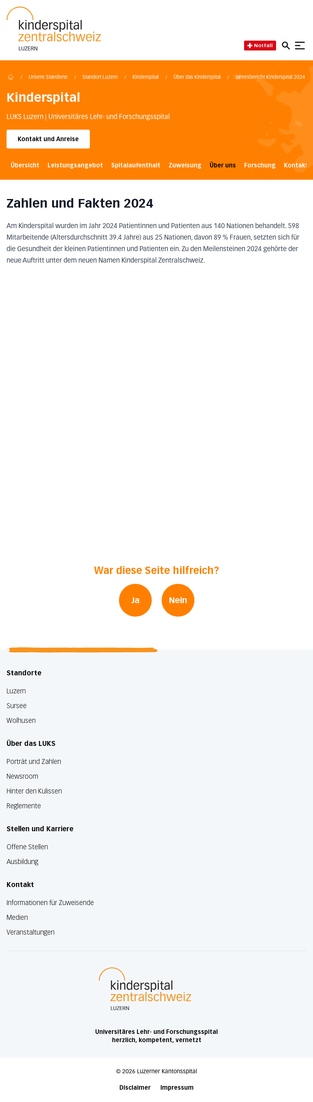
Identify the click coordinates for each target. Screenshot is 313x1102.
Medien (17, 917)
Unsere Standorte (48, 77)
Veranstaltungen (31, 932)
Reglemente (24, 806)
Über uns (223, 165)
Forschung (260, 165)
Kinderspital (146, 77)
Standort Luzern (100, 77)
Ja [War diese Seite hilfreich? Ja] (135, 600)
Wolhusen (21, 721)
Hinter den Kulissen (34, 791)
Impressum (177, 1087)
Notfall (260, 45)
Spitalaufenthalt (135, 165)
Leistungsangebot (75, 165)
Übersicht (25, 165)
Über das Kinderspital (197, 77)
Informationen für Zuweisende (50, 903)
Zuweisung (185, 165)
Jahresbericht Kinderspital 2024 (270, 77)
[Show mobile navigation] (299, 45)
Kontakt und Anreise (48, 139)
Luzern (16, 691)
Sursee (17, 706)
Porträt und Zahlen (34, 762)
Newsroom (22, 776)
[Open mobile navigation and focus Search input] (287, 45)
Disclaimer (135, 1087)
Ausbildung (22, 862)
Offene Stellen (27, 847)
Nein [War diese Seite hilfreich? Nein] (178, 600)
